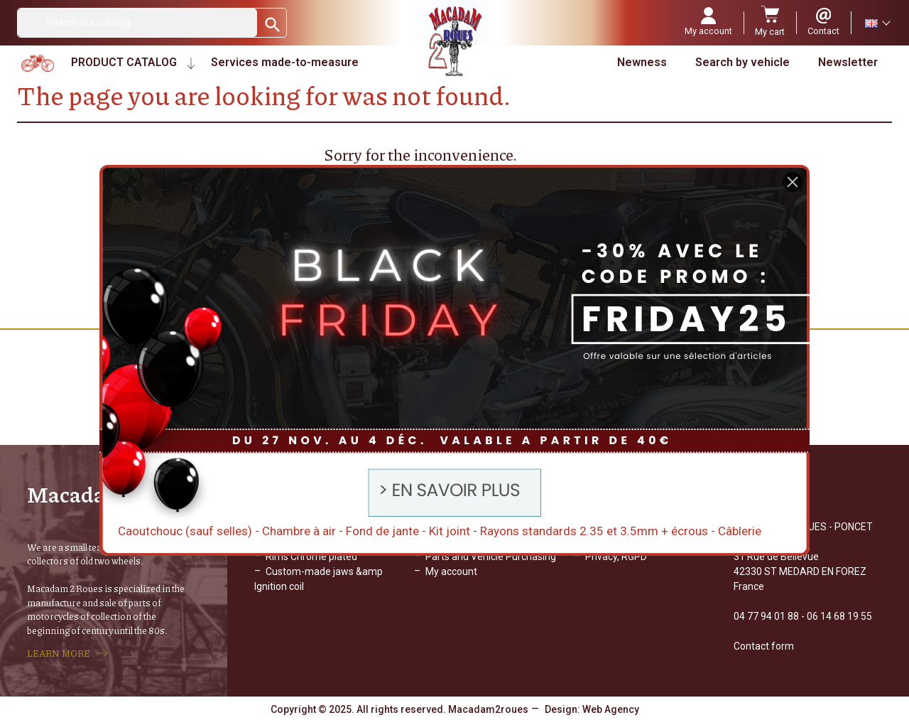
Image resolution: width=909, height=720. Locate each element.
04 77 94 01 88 (766, 616)
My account (451, 571)
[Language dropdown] (877, 22)
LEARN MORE (58, 653)
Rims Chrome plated (311, 556)
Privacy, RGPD (616, 556)
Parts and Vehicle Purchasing (490, 556)
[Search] (137, 23)
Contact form (764, 646)
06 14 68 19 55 (839, 616)
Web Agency (610, 709)
